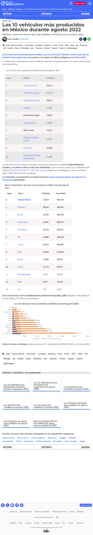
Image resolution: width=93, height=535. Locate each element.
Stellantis (21, 257)
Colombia (28, 523)
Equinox (48, 45)
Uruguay (71, 523)
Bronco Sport (17, 45)
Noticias (19, 9)
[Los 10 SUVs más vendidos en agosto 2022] (16, 451)
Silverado (25, 48)
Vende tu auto (80, 3)
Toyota (62, 48)
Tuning (82, 491)
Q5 (4, 48)
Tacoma (38, 48)
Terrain (47, 48)
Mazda (20, 309)
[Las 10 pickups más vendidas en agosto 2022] (76, 433)
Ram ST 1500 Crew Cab (33, 220)
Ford (55, 45)
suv (32, 48)
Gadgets (62, 488)
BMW (19, 332)
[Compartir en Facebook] (80, 39)
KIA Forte (27, 198)
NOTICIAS (7, 13)
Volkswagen (72, 48)
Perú (63, 523)
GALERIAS (85, 13)
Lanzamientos (8, 491)
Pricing (72, 512)
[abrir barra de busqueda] (71, 3)
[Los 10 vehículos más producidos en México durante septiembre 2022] (16, 433)
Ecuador (36, 523)
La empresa (13, 512)
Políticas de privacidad (59, 512)
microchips (17, 214)
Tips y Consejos (70, 491)
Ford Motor (22, 279)
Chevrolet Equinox (31, 143)
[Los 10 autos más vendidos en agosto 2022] (46, 451)
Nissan (20, 264)
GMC (67, 45)
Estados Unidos (47, 523)
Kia (77, 45)
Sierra (16, 48)
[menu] (90, 3)
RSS (57, 517)
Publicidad (80, 512)
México (57, 523)
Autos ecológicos (38, 488)
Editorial (11, 9)
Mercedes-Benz (24, 324)
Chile (20, 523)
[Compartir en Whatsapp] (89, 39)
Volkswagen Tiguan (31, 150)
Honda (20, 317)
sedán (10, 48)
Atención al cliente (25, 512)
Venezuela (79, 523)
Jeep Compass (29, 172)
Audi (8, 45)
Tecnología (57, 491)
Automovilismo (8, 488)
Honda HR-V (15, 220)
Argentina (13, 523)
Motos (18, 491)
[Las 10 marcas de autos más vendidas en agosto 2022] (16, 469)
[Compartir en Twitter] (85, 39)
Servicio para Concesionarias (44, 517)
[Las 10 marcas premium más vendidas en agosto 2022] (76, 451)
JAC (19, 339)
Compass (39, 45)
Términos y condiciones (42, 512)
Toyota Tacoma (30, 135)
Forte (60, 45)
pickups (83, 45)
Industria (6, 21)
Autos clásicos (23, 488)
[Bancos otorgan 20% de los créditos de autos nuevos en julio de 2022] (46, 469)
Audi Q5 (26, 157)
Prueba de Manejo (43, 491)
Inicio (4, 9)
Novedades (28, 491)
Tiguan (54, 48)
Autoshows (52, 488)
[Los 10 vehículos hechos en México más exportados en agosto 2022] (46, 433)
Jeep (72, 45)
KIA (18, 287)
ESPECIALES (46, 13)
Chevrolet (29, 45)
